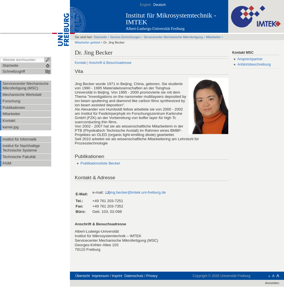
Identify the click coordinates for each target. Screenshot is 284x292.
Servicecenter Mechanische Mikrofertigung (173, 37)
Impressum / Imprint (107, 276)
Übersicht (82, 276)
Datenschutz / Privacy (140, 276)
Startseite (100, 37)
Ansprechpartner (250, 59)
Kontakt (80, 63)
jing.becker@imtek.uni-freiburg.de (137, 192)
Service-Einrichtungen (125, 37)
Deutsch (159, 5)
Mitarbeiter (213, 37)
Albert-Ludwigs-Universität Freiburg (155, 29)
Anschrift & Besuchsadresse (110, 63)
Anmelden (272, 283)
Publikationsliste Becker (100, 163)
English (145, 5)
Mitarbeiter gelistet (87, 42)
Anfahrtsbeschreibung (254, 64)
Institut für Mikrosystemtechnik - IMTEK (171, 19)
